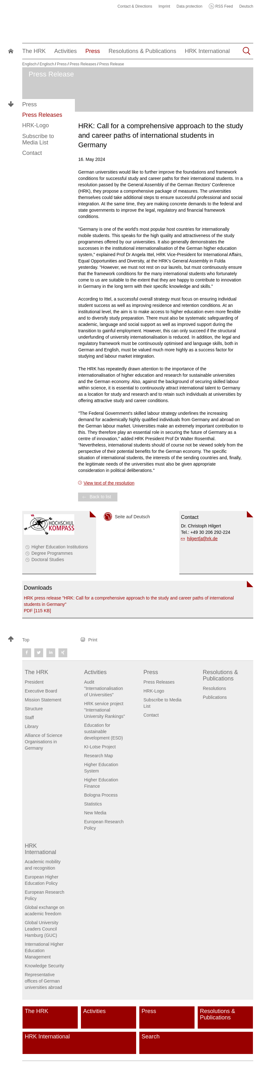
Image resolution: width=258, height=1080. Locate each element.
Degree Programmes (52, 553)
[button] (41, 639)
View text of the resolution (108, 483)
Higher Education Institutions (59, 546)
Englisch (29, 64)
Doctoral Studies (47, 559)
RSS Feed (224, 6)
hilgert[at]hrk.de (202, 538)
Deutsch (246, 6)
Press (29, 104)
